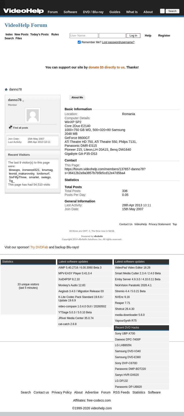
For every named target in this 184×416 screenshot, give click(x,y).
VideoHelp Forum (26, 25)
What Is (132, 12)
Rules (55, 34)
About (148, 12)
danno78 (15, 89)
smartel (34, 177)
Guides (114, 12)
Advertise (91, 392)
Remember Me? (90, 42)
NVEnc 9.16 (122, 297)
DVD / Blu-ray (93, 12)
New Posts (21, 34)
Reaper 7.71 (122, 303)
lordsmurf (43, 173)
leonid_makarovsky (21, 173)
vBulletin (98, 236)
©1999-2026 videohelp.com (92, 408)
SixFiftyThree (18, 177)
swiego (46, 177)
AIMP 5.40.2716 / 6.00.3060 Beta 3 (79, 267)
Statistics (138, 392)
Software (70, 12)
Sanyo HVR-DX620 (127, 374)
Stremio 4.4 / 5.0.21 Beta (130, 291)
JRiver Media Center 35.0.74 (76, 318)
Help (148, 35)
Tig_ (11, 181)
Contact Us (125, 224)
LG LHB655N (123, 345)
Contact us (41, 392)
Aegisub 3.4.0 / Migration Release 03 (81, 291)
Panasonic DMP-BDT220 (130, 369)
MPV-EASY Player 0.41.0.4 (75, 273)
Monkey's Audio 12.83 (71, 285)
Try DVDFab (39, 247)
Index (9, 34)
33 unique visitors (28, 284)
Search (9, 38)
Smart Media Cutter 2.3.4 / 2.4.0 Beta (138, 273)
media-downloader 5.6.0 (130, 315)
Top (174, 224)
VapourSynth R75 (126, 320)
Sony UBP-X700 (125, 333)
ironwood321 (30, 170)
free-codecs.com (99, 400)
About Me (77, 97)
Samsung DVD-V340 (128, 351)
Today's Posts (39, 34)
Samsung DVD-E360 (128, 357)
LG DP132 (121, 380)
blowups (14, 170)
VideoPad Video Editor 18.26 (132, 267)
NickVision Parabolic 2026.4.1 (133, 285)
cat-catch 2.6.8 (67, 324)
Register (164, 35)
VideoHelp (140, 224)
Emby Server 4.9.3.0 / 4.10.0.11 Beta (137, 279)
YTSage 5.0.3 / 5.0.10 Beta (75, 312)
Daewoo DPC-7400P (128, 339)
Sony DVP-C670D (126, 363)
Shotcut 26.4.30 (124, 309)
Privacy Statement (160, 224)
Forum (53, 12)
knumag (47, 170)
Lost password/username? (118, 42)
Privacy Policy (62, 392)
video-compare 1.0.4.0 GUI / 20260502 (82, 306)
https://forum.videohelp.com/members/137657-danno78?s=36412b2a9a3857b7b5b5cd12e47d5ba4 (105, 171)
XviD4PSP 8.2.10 (69, 279)
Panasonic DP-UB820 (128, 386)
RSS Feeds (121, 392)
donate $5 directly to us (106, 67)
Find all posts (18, 127)
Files (19, 38)
